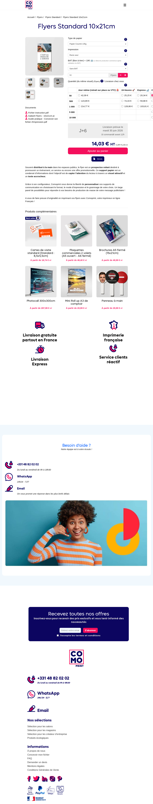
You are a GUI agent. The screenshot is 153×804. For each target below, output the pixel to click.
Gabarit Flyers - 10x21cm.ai (39, 116)
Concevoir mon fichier (38, 755)
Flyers (40, 17)
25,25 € (126, 95)
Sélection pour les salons (40, 726)
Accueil (30, 17)
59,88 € (142, 101)
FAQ (29, 758)
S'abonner (90, 630)
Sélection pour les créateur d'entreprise (47, 734)
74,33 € (126, 101)
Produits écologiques (38, 738)
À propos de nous (36, 751)
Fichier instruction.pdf (37, 112)
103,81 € (142, 106)
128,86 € (126, 106)
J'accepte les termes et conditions (78, 635)
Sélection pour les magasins (41, 730)
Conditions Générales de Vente (43, 770)
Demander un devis (37, 762)
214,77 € (83, 106)
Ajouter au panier (98, 150)
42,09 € (83, 95)
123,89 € (83, 101)
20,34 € (142, 95)
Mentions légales (35, 766)
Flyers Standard (52, 17)
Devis (97, 159)
